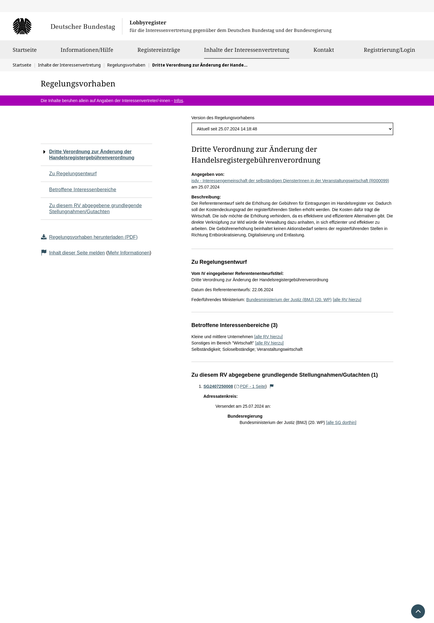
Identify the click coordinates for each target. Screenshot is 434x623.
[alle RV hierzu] (347, 299)
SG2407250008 (218, 386)
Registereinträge (158, 52)
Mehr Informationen (129, 252)
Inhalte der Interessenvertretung (246, 50)
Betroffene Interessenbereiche (82, 189)
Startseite (25, 52)
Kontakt (323, 52)
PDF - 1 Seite (251, 386)
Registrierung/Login (389, 52)
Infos (178, 100)
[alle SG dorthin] (341, 422)
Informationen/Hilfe (87, 52)
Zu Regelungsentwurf (73, 173)
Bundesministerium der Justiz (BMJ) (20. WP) (289, 299)
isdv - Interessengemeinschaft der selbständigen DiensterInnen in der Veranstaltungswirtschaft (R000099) (290, 180)
